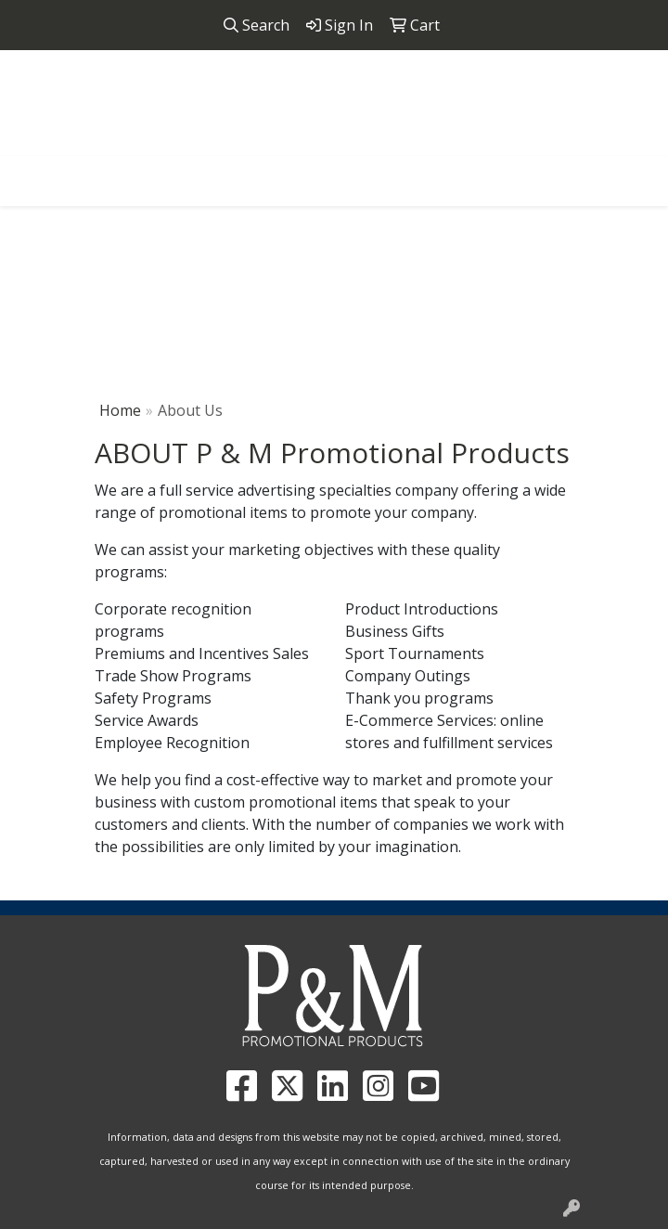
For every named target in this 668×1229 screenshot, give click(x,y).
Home (120, 410)
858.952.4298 (223, 145)
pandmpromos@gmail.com (387, 145)
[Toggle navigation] (28, 176)
